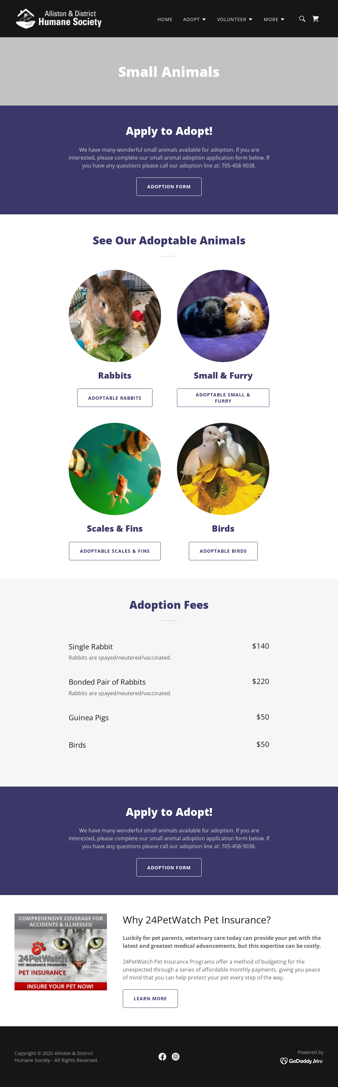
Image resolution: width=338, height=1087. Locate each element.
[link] (59, 18)
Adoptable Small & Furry (223, 397)
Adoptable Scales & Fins (115, 551)
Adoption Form (169, 186)
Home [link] (165, 19)
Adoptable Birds (223, 551)
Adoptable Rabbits (115, 398)
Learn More (150, 998)
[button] (195, 19)
